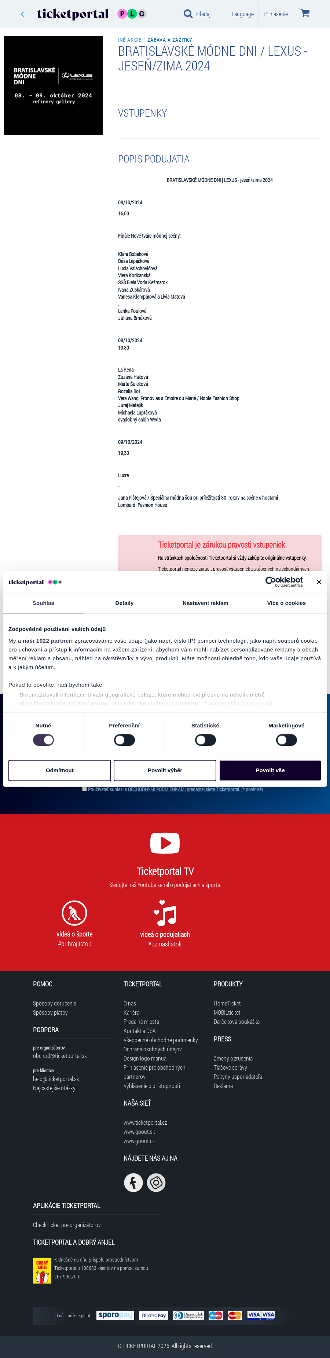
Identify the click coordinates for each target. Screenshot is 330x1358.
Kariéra (131, 1012)
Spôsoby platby (50, 1012)
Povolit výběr (165, 770)
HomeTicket (227, 1003)
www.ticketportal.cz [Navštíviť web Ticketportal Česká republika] (145, 1122)
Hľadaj (197, 13)
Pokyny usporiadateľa (238, 1076)
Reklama (223, 1085)
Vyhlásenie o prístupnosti (152, 1085)
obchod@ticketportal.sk (60, 1055)
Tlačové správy (230, 1067)
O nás (130, 1003)
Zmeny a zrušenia (233, 1058)
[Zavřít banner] (319, 581)
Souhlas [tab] (43, 603)
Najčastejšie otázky (54, 1088)
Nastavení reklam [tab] (205, 603)
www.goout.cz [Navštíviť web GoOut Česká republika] (139, 1141)
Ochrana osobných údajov (153, 1049)
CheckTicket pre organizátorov (67, 1225)
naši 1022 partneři (48, 641)
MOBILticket (227, 1012)
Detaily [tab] (124, 603)
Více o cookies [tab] (286, 603)
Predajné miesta (141, 1021)
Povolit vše (270, 770)
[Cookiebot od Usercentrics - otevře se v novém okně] (271, 581)
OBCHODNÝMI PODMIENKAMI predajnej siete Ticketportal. (184, 789)
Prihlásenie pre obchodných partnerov (155, 1071)
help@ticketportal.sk (56, 1079)
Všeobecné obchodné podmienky (161, 1040)
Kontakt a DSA (140, 1030)
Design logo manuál (146, 1058)
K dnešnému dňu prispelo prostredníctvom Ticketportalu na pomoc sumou (101, 1268)
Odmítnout (60, 770)
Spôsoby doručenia (54, 1003)
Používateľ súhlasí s (175, 789)
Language (243, 14)
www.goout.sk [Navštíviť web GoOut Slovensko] (139, 1131)
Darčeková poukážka (237, 1021)
